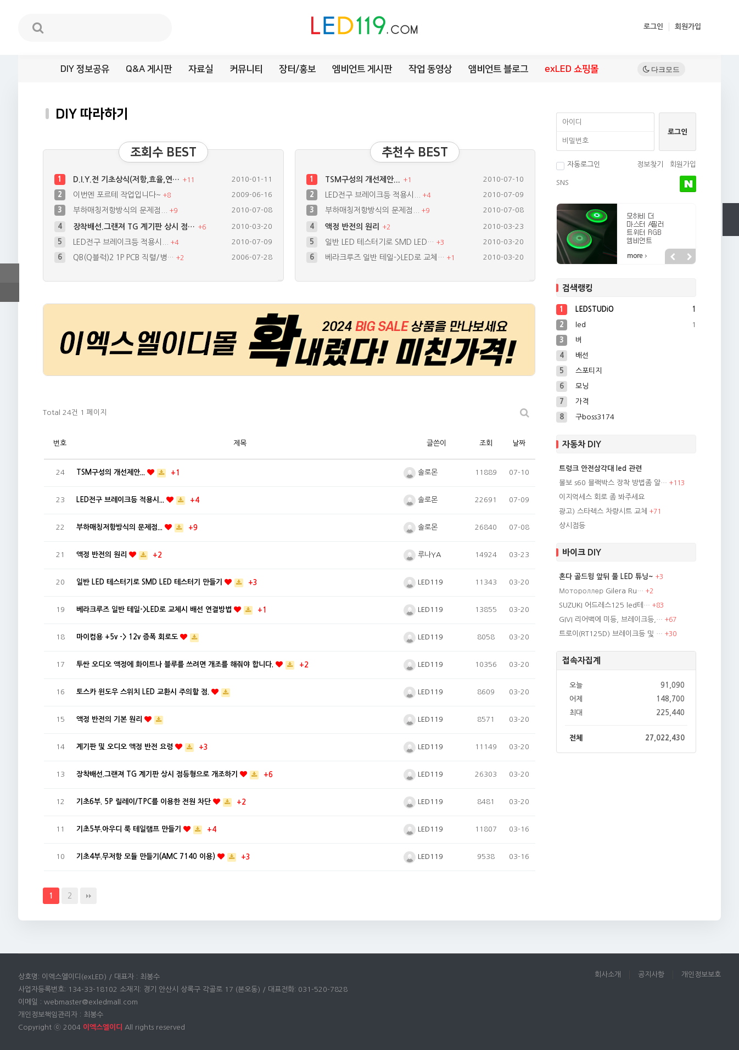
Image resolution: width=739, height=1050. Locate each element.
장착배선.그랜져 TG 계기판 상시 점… (135, 227)
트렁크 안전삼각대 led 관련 (600, 468)
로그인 (653, 26)
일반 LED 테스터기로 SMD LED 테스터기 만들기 (150, 582)
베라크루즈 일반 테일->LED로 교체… (386, 257)
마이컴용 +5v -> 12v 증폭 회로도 (128, 637)
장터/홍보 (297, 69)
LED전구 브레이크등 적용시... (122, 242)
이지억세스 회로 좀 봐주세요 (602, 497)
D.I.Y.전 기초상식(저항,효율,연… (127, 179)
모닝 (582, 386)
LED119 (423, 582)
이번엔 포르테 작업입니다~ (118, 195)
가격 (582, 401)
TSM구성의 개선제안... (363, 179)
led (580, 324)
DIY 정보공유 (84, 69)
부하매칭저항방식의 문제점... (121, 210)
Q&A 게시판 (149, 69)
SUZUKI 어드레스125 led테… (604, 605)
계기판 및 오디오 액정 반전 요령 (125, 746)
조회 (485, 443)
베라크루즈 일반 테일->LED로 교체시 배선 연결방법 (155, 609)
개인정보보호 (701, 974)
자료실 (200, 69)
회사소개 (608, 974)
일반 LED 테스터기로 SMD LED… (380, 242)
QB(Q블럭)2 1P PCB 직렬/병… (124, 257)
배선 (582, 355)
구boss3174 (594, 416)
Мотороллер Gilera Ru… (601, 590)
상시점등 (572, 525)
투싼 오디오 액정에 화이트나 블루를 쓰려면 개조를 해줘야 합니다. (176, 664)
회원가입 (688, 26)
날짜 (518, 443)
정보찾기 (650, 164)
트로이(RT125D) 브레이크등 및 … (611, 633)
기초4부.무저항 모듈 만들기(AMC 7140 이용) (146, 856)
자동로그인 (578, 164)
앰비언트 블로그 (498, 69)
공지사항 (651, 974)
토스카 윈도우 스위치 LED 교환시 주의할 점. (143, 691)
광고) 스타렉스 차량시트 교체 (603, 511)
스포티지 (588, 370)
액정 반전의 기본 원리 (110, 719)
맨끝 (88, 896)
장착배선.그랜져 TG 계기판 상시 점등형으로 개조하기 (158, 774)
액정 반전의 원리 (353, 227)
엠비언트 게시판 (362, 69)
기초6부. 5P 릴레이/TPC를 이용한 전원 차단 (144, 801)
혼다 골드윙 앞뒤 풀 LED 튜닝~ (606, 576)
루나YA (422, 554)
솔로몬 (421, 472)
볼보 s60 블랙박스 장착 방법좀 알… (613, 482)
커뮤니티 (245, 69)
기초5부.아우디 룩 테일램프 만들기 (129, 829)
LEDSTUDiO (594, 309)
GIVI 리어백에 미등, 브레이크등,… (611, 619)
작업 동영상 (430, 69)
